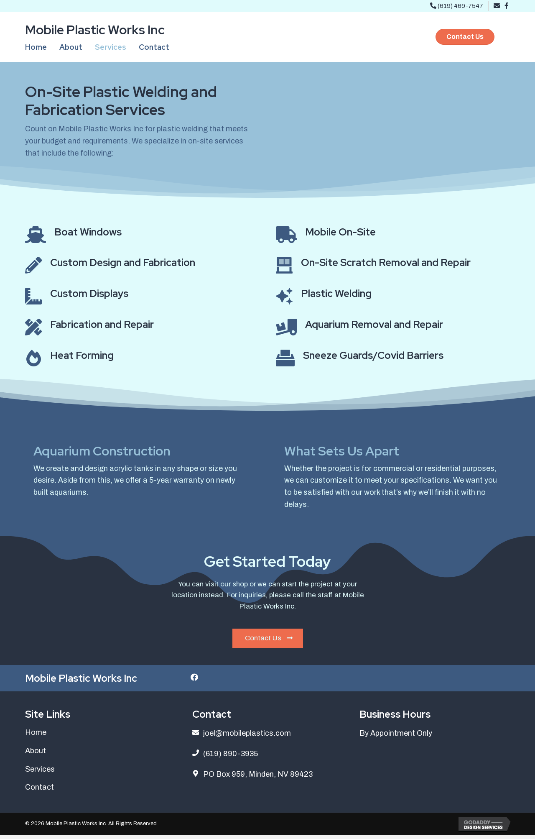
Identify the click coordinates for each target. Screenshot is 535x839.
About (35, 755)
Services (40, 773)
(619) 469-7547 (456, 6)
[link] (36, 47)
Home (35, 736)
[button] (465, 36)
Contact (39, 791)
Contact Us (269, 641)
